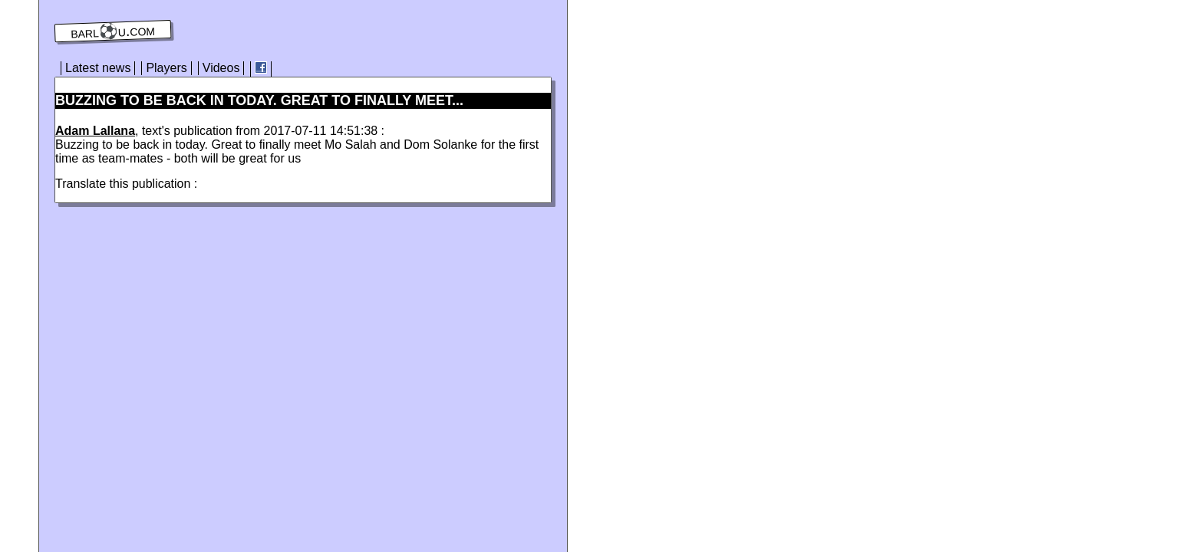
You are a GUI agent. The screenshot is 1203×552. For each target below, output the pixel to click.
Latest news (97, 67)
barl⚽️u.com (113, 31)
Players (166, 67)
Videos (221, 67)
